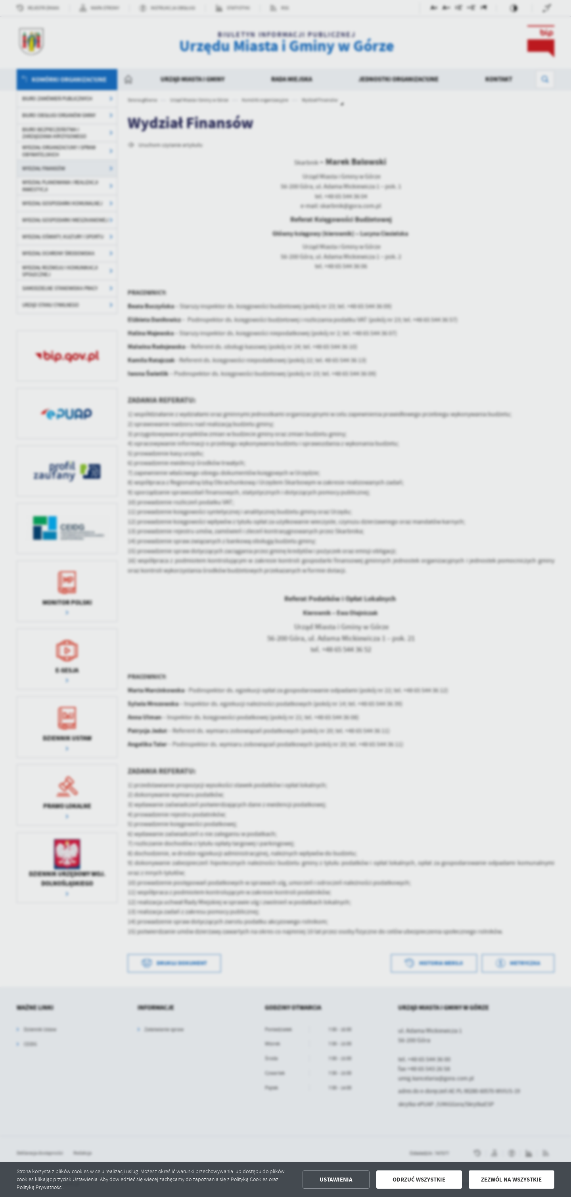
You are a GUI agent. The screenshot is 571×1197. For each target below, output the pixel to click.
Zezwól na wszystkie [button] (511, 1180)
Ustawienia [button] (336, 1180)
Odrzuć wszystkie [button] (419, 1180)
